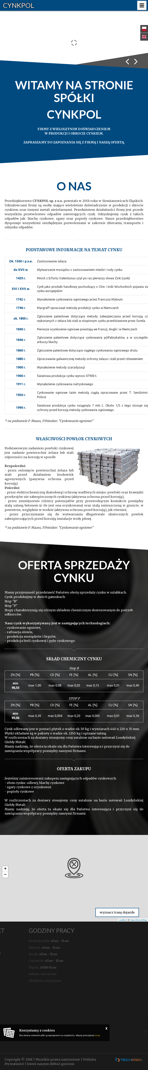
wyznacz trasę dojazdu (117, 912)
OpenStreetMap (138, 920)
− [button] (5, 875)
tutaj (97, 1035)
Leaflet (122, 920)
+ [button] (5, 869)
